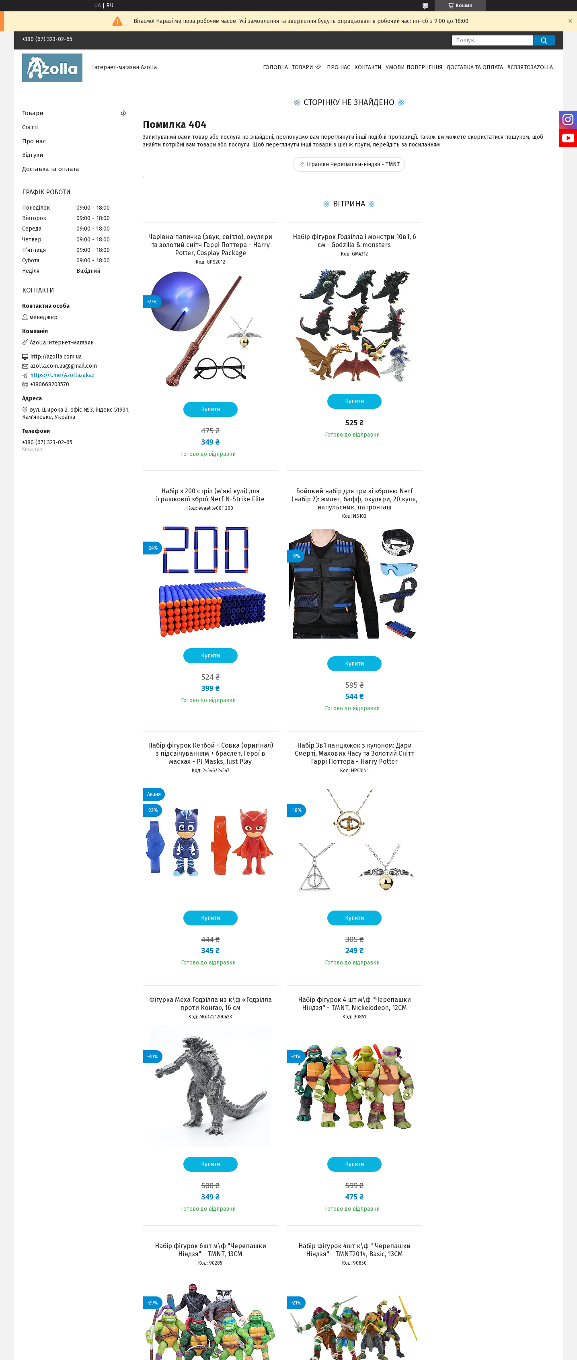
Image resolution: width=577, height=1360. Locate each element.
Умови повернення (414, 67)
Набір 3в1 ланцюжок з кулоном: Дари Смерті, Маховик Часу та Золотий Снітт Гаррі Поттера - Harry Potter (488, 499)
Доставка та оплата (475, 67)
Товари (302, 67)
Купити (208, 409)
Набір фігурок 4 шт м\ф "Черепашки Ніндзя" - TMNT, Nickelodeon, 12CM (348, 749)
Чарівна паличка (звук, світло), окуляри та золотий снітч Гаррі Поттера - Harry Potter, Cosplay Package (208, 245)
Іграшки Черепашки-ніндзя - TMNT (353, 164)
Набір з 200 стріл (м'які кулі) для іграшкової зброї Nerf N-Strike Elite (488, 241)
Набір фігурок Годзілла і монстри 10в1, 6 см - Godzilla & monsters (349, 241)
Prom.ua (326, 1338)
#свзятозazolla (530, 67)
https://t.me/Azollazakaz (62, 375)
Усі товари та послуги (203, 1243)
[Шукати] (544, 40)
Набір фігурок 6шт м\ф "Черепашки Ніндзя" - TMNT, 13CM (488, 749)
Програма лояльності (50, 1302)
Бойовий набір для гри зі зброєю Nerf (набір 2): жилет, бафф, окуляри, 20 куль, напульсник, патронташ (208, 499)
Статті (30, 127)
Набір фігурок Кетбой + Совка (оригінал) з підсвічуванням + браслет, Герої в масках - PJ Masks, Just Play (349, 499)
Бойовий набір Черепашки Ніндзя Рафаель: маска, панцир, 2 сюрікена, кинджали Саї (488, 1000)
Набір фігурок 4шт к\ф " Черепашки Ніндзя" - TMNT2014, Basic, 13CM (208, 996)
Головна (275, 67)
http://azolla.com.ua (56, 356)
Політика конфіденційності (349, 1352)
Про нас (338, 67)
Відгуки (32, 155)
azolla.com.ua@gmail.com (63, 366)
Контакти (368, 67)
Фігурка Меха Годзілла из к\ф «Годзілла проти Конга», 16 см (208, 749)
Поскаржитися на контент (285, 1352)
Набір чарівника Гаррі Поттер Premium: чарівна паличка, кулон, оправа (348, 996)
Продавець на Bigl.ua (289, 1345)
